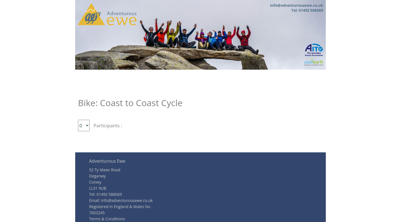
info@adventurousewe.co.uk (127, 200)
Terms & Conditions (107, 218)
